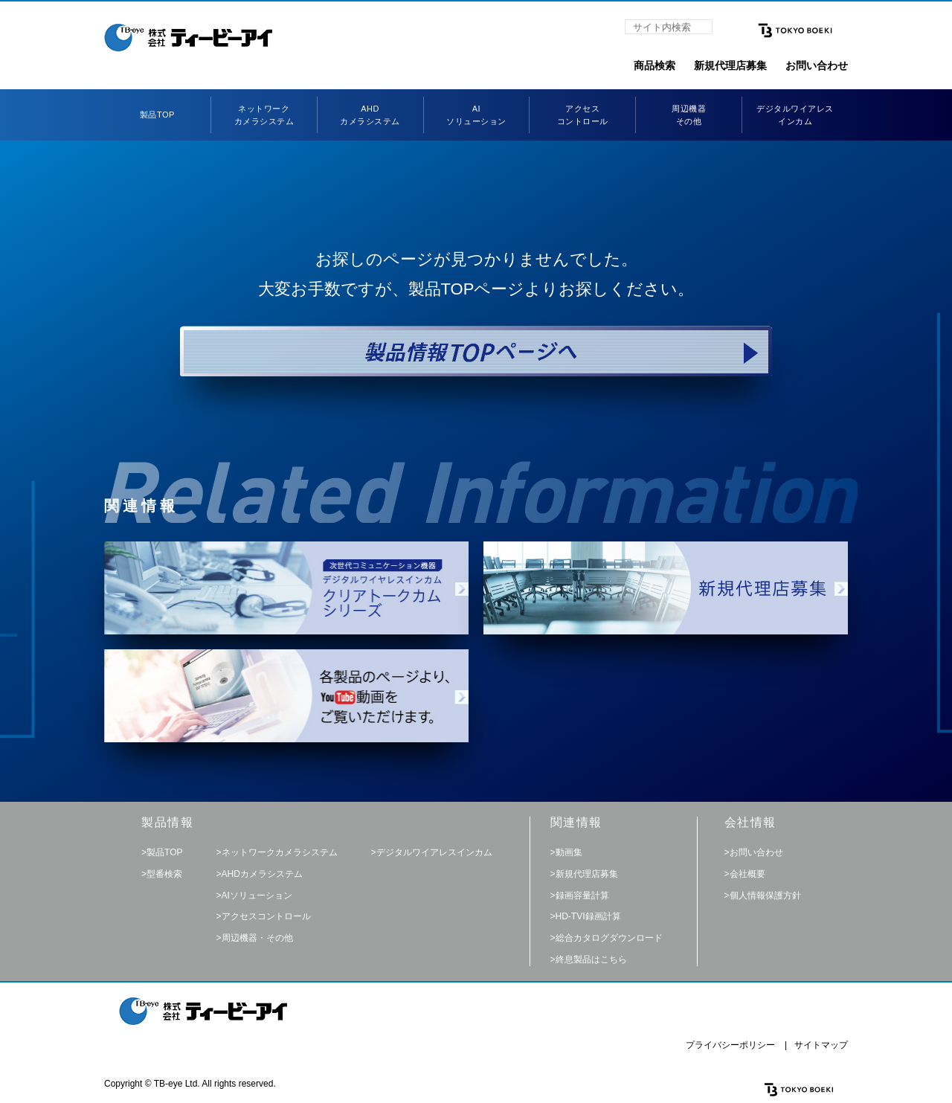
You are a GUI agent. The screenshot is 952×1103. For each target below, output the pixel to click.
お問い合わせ (816, 65)
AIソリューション (257, 895)
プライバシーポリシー (730, 1045)
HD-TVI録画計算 (588, 916)
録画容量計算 (582, 895)
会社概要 (747, 874)
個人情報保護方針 (765, 895)
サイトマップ (821, 1045)
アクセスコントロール (266, 916)
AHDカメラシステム (262, 874)
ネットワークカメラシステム (280, 852)
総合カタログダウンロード (609, 938)
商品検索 (654, 65)
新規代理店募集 (730, 65)
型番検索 (164, 874)
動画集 (569, 852)
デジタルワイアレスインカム (434, 852)
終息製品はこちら (591, 959)
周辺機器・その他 (257, 938)
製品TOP (157, 114)
